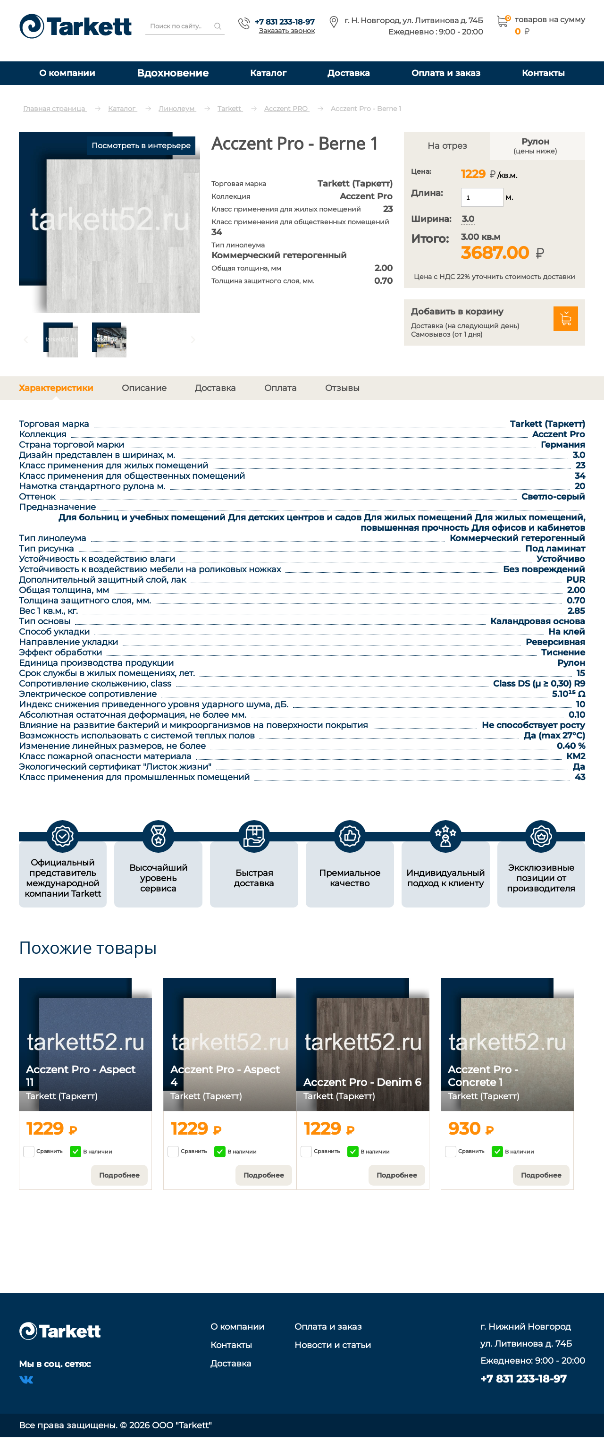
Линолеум (177, 108)
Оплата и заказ (445, 73)
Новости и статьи (332, 1345)
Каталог (268, 73)
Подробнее (119, 1175)
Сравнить (42, 1151)
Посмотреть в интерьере (141, 145)
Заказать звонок (287, 30)
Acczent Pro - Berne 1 (366, 108)
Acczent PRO (287, 108)
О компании (67, 73)
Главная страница (55, 108)
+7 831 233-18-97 (285, 21)
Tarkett (230, 108)
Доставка (348, 73)
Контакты (543, 73)
